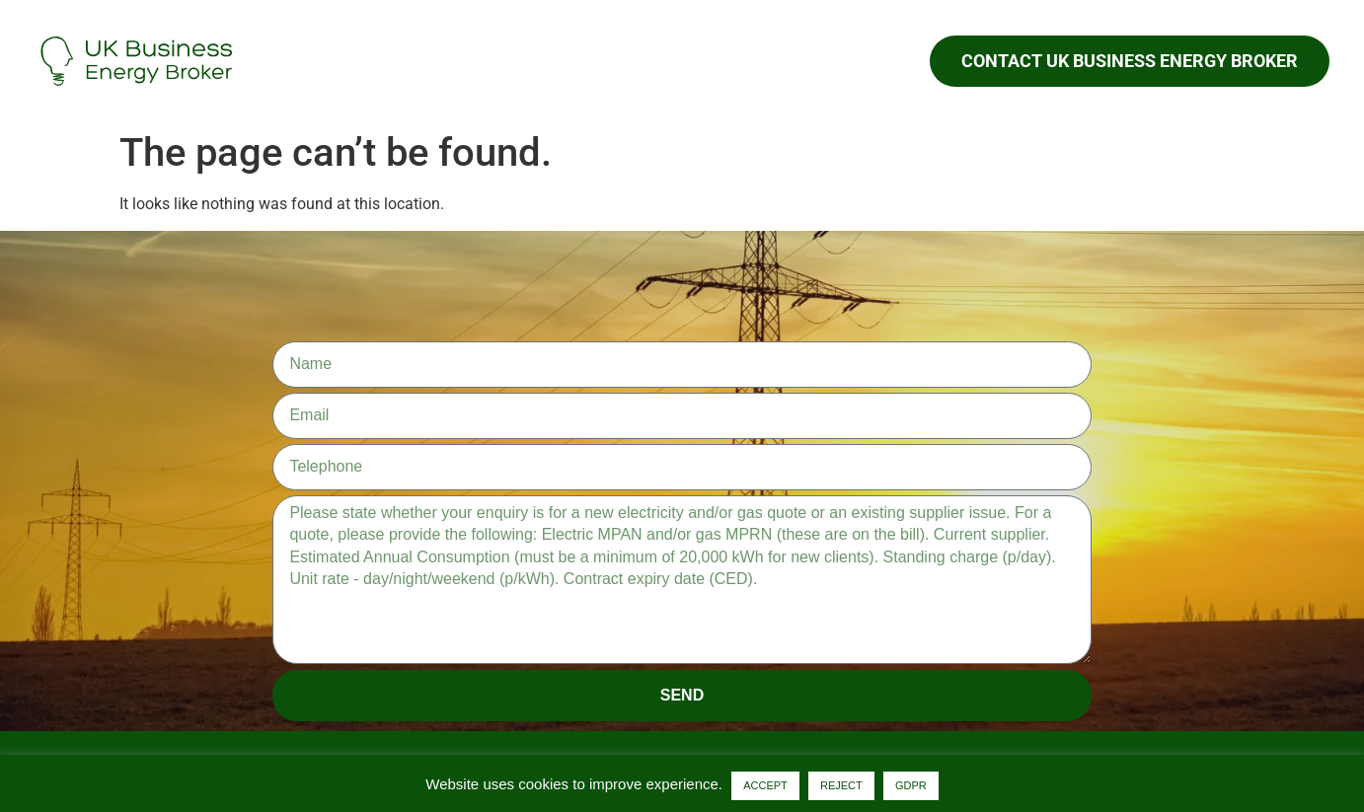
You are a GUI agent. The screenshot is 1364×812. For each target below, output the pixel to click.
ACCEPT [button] (765, 785)
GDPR (911, 785)
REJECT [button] (841, 785)
